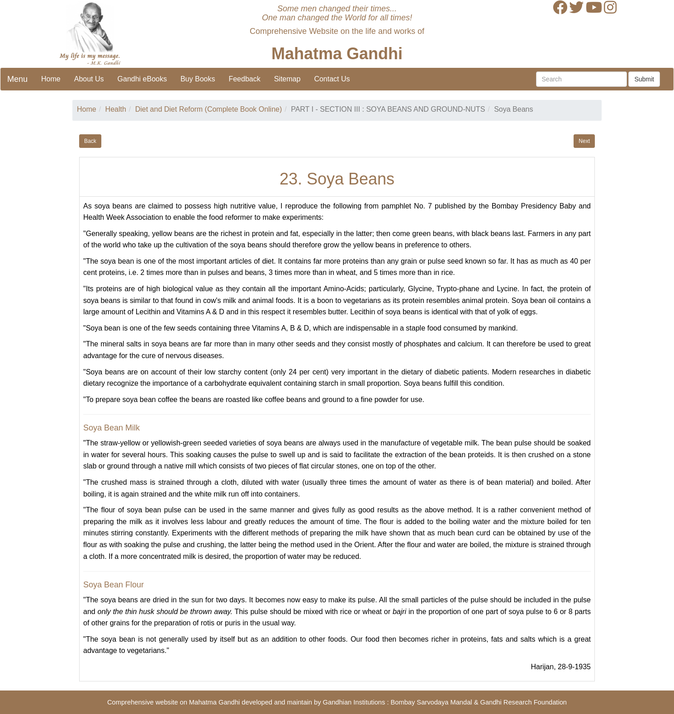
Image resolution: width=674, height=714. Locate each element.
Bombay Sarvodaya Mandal (431, 702)
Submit (644, 79)
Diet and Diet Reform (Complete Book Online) (208, 109)
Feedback (244, 79)
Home (51, 79)
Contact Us (332, 79)
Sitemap (287, 79)
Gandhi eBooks (142, 79)
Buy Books (197, 79)
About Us (89, 79)
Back (90, 141)
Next (584, 141)
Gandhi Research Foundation (523, 702)
